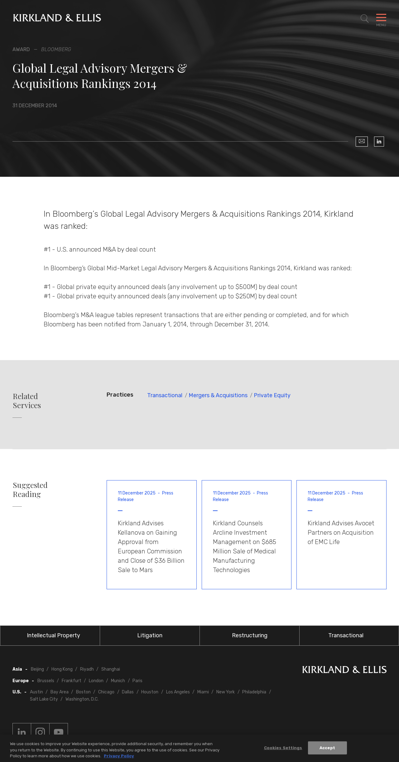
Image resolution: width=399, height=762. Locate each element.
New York (225, 692)
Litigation (149, 635)
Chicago (106, 692)
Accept (327, 749)
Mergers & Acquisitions (218, 395)
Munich (118, 680)
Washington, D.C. (82, 699)
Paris (137, 680)
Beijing (37, 669)
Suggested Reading (30, 489)
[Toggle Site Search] (364, 18)
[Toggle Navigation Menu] (381, 18)
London (96, 680)
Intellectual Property (53, 635)
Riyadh (87, 669)
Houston (149, 692)
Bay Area (59, 692)
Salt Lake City (44, 699)
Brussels (45, 680)
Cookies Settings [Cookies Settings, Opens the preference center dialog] (283, 749)
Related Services (27, 400)
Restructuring (249, 635)
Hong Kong (62, 669)
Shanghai (110, 669)
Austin (36, 692)
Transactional (164, 395)
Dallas (128, 692)
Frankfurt (71, 680)
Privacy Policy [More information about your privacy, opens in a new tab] (119, 757)
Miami (203, 692)
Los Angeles (178, 692)
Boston (83, 692)
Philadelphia (254, 692)
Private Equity (272, 395)
